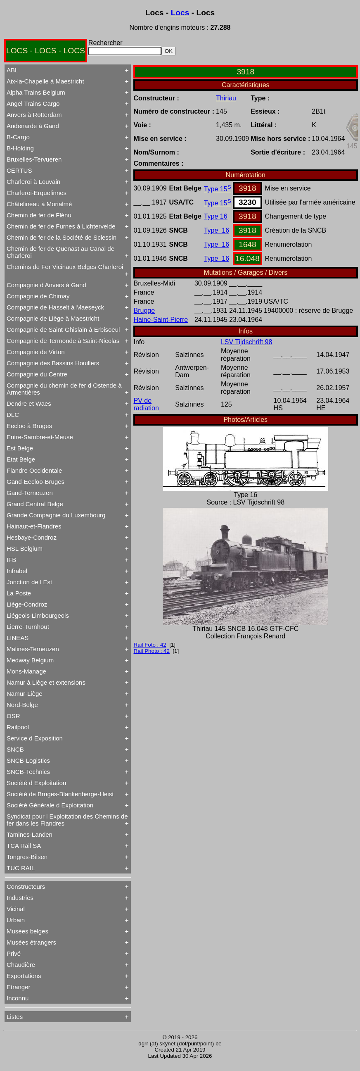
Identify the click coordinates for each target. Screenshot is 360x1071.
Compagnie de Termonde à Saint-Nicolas (63, 340)
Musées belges (27, 931)
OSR (13, 715)
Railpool (18, 727)
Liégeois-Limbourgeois (38, 615)
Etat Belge (21, 459)
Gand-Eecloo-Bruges (35, 481)
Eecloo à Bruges (29, 425)
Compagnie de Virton (36, 351)
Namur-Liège (25, 693)
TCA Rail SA (24, 845)
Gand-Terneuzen (30, 492)
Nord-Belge (22, 704)
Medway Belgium (30, 660)
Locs (180, 12)
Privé (14, 953)
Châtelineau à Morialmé (39, 203)
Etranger (19, 986)
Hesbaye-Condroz (32, 537)
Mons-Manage (26, 671)
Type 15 (217, 189)
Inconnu (17, 998)
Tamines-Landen (29, 834)
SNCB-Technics (28, 771)
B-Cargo (18, 136)
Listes (15, 1016)
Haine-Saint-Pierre (161, 319)
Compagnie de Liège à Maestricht (53, 318)
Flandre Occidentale (34, 470)
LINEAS (17, 637)
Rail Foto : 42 (150, 645)
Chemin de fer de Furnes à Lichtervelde (61, 226)
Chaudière (21, 964)
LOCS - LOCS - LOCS (45, 50)
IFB (11, 559)
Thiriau (226, 98)
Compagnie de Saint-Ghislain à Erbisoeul (63, 329)
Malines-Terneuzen (33, 648)
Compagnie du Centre (37, 374)
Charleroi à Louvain (33, 181)
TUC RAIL (21, 867)
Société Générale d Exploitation (50, 805)
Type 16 (215, 216)
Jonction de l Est (29, 581)
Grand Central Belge (35, 503)
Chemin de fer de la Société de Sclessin (61, 237)
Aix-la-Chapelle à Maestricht (45, 81)
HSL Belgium (25, 548)
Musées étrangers (31, 942)
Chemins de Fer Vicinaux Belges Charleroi (65, 266)
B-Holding (20, 148)
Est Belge (20, 448)
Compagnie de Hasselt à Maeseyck (55, 307)
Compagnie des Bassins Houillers (53, 363)
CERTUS (19, 170)
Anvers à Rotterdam (34, 114)
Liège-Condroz (27, 604)
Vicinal (16, 908)
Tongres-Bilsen (27, 856)
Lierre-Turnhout (28, 626)
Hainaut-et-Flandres (34, 526)
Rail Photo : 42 (152, 651)
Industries (20, 897)
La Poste (19, 593)
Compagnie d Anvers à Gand (46, 284)
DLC (13, 414)
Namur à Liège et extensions (46, 682)
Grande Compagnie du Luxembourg (56, 515)
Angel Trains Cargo (33, 103)
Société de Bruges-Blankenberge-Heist (60, 793)
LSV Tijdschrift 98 (246, 341)
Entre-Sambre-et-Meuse (40, 436)
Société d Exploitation (36, 782)
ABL (12, 70)
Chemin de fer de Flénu (39, 215)
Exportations (24, 975)
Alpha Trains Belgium (36, 92)
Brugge (144, 310)
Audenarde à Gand (33, 125)
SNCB (15, 749)
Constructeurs (26, 886)
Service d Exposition (35, 738)
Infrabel (17, 570)
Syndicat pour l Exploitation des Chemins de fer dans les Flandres (67, 820)
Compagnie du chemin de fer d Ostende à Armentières (64, 389)
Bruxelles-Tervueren (34, 159)
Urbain (16, 919)
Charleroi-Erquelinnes (36, 192)
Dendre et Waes (29, 403)
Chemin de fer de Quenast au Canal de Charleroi (60, 252)
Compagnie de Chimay (38, 296)
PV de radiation (146, 404)
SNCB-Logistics (28, 760)
